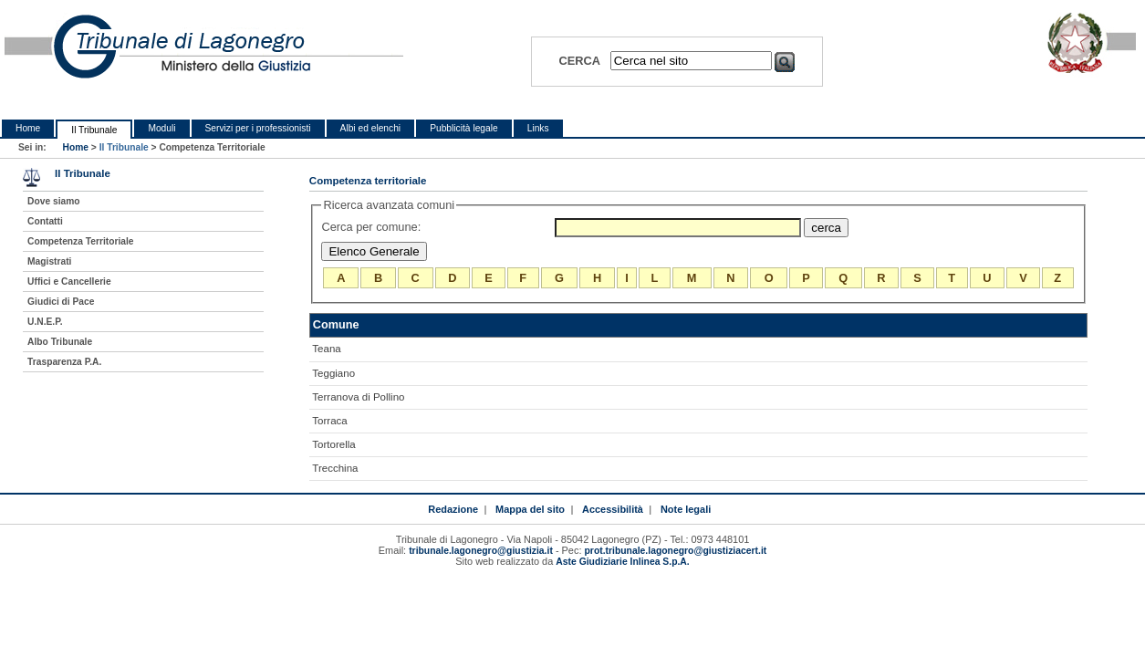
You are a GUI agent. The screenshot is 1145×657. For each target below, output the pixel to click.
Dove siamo (53, 201)
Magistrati (49, 261)
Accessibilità (612, 509)
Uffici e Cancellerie (69, 281)
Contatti (45, 221)
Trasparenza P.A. (64, 362)
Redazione (453, 509)
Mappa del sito (530, 509)
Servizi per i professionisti (258, 128)
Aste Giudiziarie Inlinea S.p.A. (622, 562)
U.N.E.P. (45, 322)
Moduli (161, 128)
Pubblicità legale (464, 128)
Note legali (686, 509)
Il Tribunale (94, 130)
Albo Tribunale (59, 342)
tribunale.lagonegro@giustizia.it (481, 551)
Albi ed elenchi (370, 128)
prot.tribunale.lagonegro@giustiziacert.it (676, 551)
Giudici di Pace (60, 302)
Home (28, 128)
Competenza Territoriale (80, 241)
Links (538, 128)
